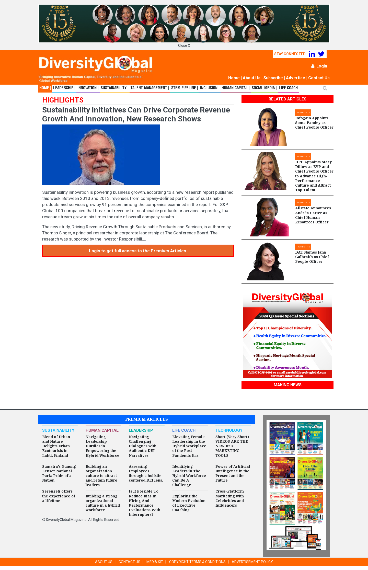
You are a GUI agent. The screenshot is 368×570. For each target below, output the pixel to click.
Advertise (295, 77)
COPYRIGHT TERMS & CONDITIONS (197, 562)
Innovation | (88, 88)
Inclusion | (210, 88)
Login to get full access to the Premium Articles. (138, 250)
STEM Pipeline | (184, 88)
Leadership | (64, 88)
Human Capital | (236, 88)
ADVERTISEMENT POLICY (252, 562)
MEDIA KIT (154, 562)
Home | (45, 88)
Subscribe (273, 77)
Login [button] (319, 66)
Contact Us (319, 77)
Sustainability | (115, 88)
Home (234, 77)
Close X (184, 45)
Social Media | (264, 88)
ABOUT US (103, 562)
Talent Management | (150, 88)
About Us (251, 77)
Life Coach (288, 88)
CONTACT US (129, 562)
